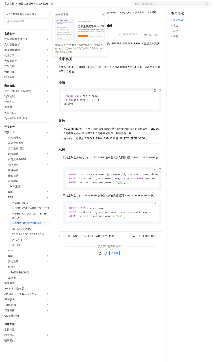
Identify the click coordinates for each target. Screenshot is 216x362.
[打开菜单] (6, 6)
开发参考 (139, 24)
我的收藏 (153, 46)
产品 (46, 5)
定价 (78, 5)
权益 (69, 5)
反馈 (114, 266)
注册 (192, 6)
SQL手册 (152, 24)
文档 (167, 6)
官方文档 (9, 15)
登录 (205, 6)
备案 (175, 6)
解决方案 (58, 5)
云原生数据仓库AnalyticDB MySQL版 (114, 24)
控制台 (183, 6)
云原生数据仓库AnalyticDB (33, 15)
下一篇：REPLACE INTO (144, 249)
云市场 (88, 5)
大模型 (37, 5)
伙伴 (97, 5)
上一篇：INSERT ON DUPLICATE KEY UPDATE (88, 249)
